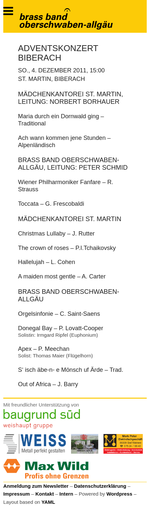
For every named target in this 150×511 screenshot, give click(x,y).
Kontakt (44, 494)
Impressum (16, 494)
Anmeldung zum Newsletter (35, 486)
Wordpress (119, 494)
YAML (48, 502)
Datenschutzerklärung (100, 486)
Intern (66, 494)
